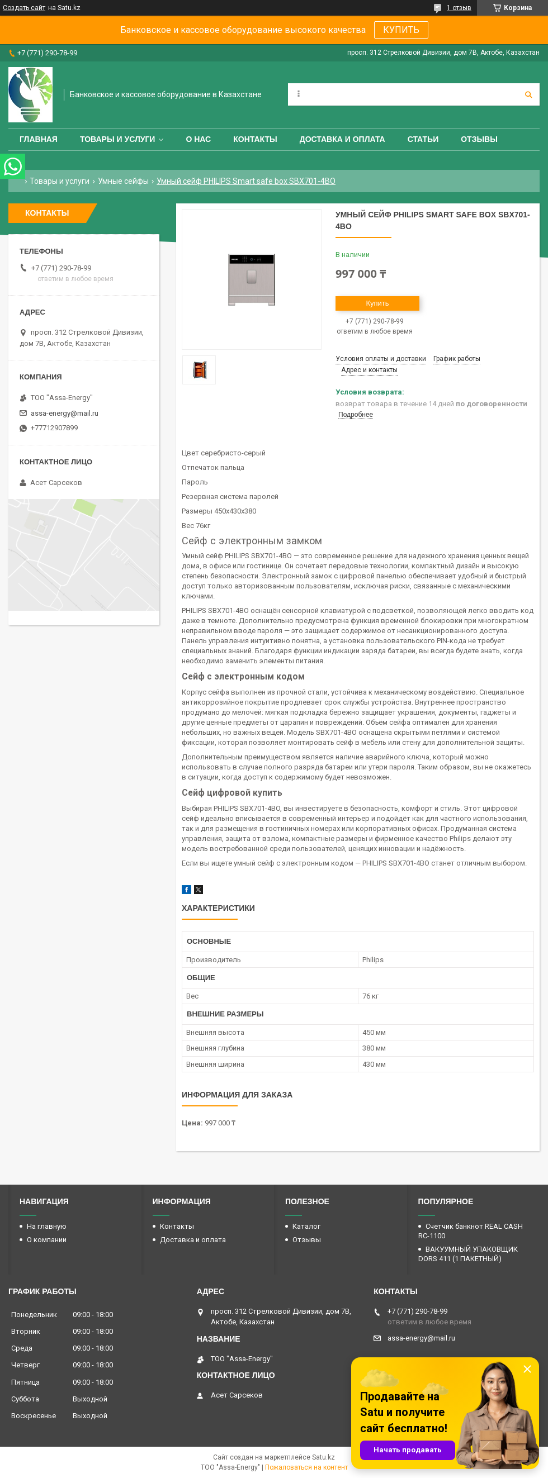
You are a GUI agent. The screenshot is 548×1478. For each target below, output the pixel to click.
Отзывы (479, 139)
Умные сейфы (123, 181)
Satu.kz (323, 1457)
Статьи (423, 139)
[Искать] (528, 94)
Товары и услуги (117, 139)
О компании (47, 1239)
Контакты (255, 139)
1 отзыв (459, 8)
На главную (47, 1226)
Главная (39, 139)
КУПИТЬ (401, 30)
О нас (198, 139)
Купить (377, 303)
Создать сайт (24, 8)
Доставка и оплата (342, 139)
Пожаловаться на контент (306, 1467)
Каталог (306, 1226)
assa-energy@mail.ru (64, 413)
